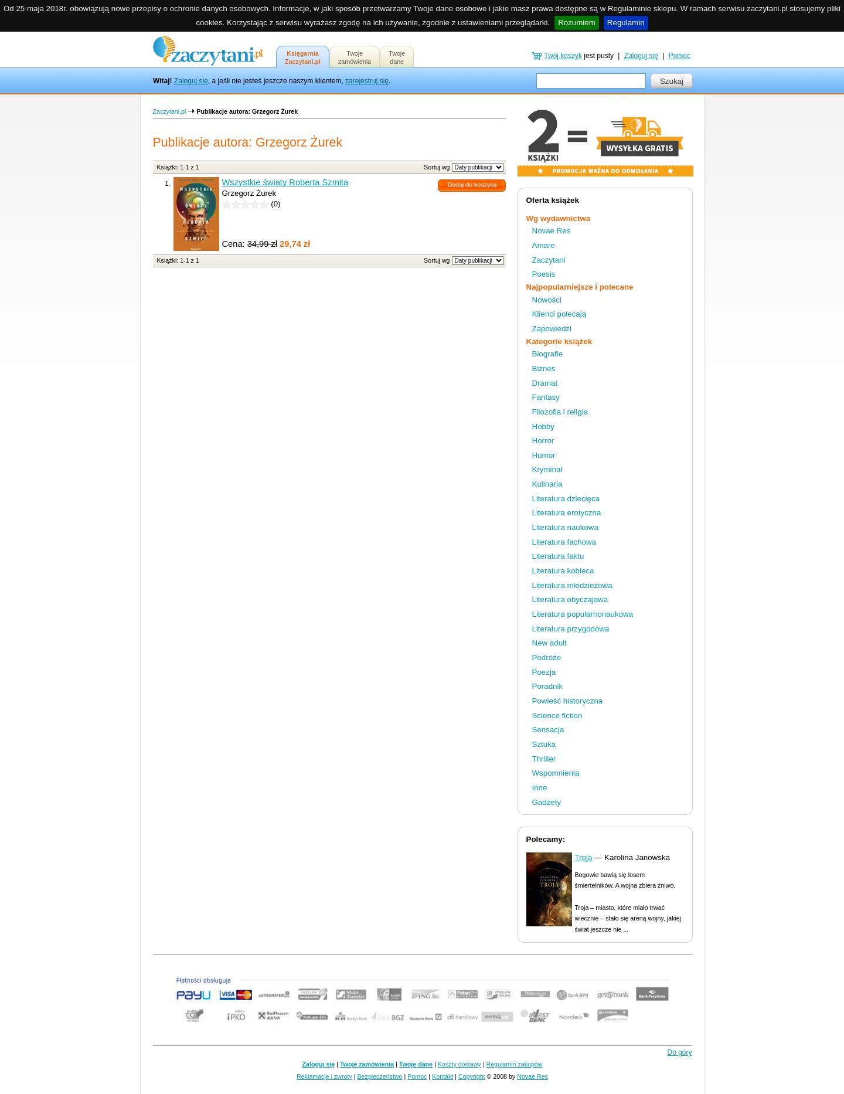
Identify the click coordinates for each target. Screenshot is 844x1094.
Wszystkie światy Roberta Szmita (285, 182)
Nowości (546, 299)
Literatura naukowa (565, 527)
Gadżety (546, 802)
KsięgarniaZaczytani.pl (303, 57)
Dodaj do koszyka (471, 184)
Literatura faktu (558, 556)
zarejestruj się (367, 81)
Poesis (544, 274)
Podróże (546, 657)
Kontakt (442, 1076)
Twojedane (397, 57)
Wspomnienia (556, 773)
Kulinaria (547, 484)
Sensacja (548, 729)
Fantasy (546, 397)
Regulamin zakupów (514, 1064)
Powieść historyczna (567, 701)
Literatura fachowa (564, 542)
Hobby (543, 426)
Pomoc (679, 56)
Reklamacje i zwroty (324, 1076)
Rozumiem (576, 22)
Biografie (547, 353)
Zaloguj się (191, 81)
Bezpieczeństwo (380, 1076)
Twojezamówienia (354, 57)
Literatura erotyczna (566, 512)
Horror (543, 440)
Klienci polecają (559, 314)
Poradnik (547, 686)
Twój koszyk (563, 56)
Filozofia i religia (560, 411)
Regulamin (626, 22)
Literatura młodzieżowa (572, 585)
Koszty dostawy (459, 1064)
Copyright (471, 1076)
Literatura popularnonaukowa (583, 614)
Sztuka (544, 744)
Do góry (679, 1052)
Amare (543, 245)
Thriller (544, 759)
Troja (584, 857)
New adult (549, 642)
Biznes (544, 368)
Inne (539, 787)
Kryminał (547, 469)
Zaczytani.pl (169, 111)
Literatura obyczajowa (570, 599)
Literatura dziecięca (566, 498)
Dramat (545, 383)
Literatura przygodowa (571, 628)
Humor (544, 455)
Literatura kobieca (563, 570)
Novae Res (551, 230)
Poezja (544, 672)
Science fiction (557, 715)
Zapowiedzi (551, 328)
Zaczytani (549, 260)
